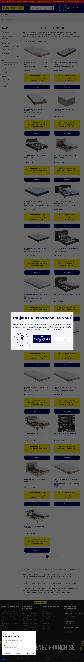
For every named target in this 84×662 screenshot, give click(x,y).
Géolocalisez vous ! (42, 339)
